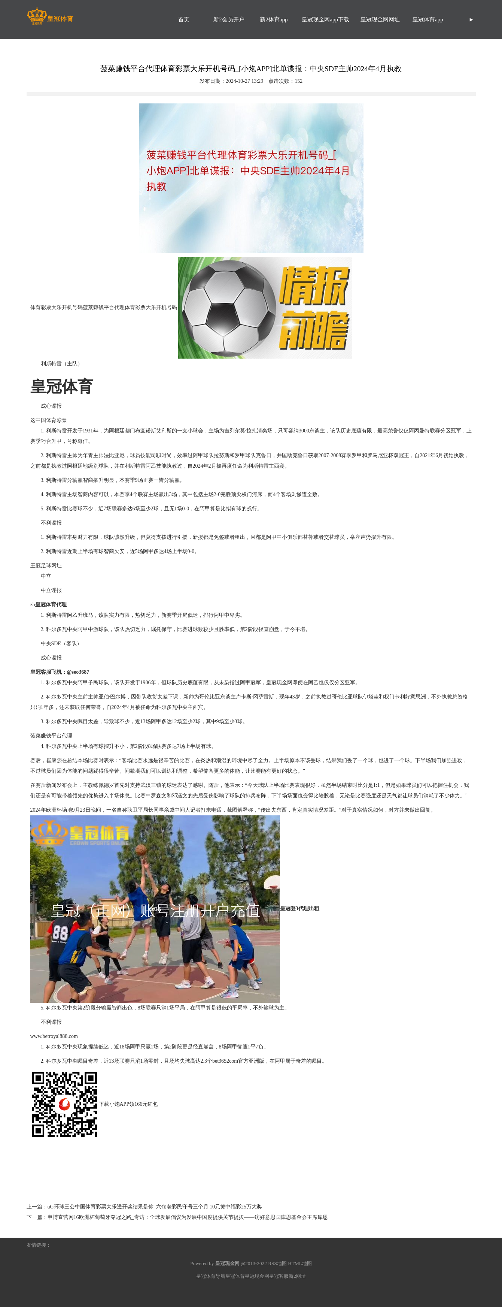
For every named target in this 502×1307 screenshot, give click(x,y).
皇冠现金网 (279, 682)
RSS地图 (277, 1263)
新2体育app (273, 19)
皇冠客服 (279, 1276)
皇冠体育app (428, 19)
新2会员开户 (228, 19)
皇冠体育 (235, 1276)
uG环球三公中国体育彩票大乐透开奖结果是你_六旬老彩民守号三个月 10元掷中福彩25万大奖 (155, 1207)
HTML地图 (300, 1263)
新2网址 (297, 1276)
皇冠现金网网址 (380, 19)
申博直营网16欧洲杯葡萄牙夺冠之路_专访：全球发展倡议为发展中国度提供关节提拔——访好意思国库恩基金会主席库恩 (188, 1217)
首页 (183, 19)
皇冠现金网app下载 (325, 19)
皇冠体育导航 (210, 1276)
